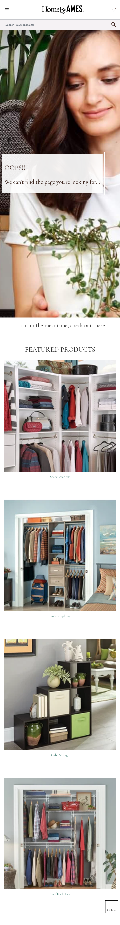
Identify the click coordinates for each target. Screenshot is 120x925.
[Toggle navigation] (7, 10)
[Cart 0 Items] (114, 10)
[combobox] (60, 24)
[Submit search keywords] (113, 24)
